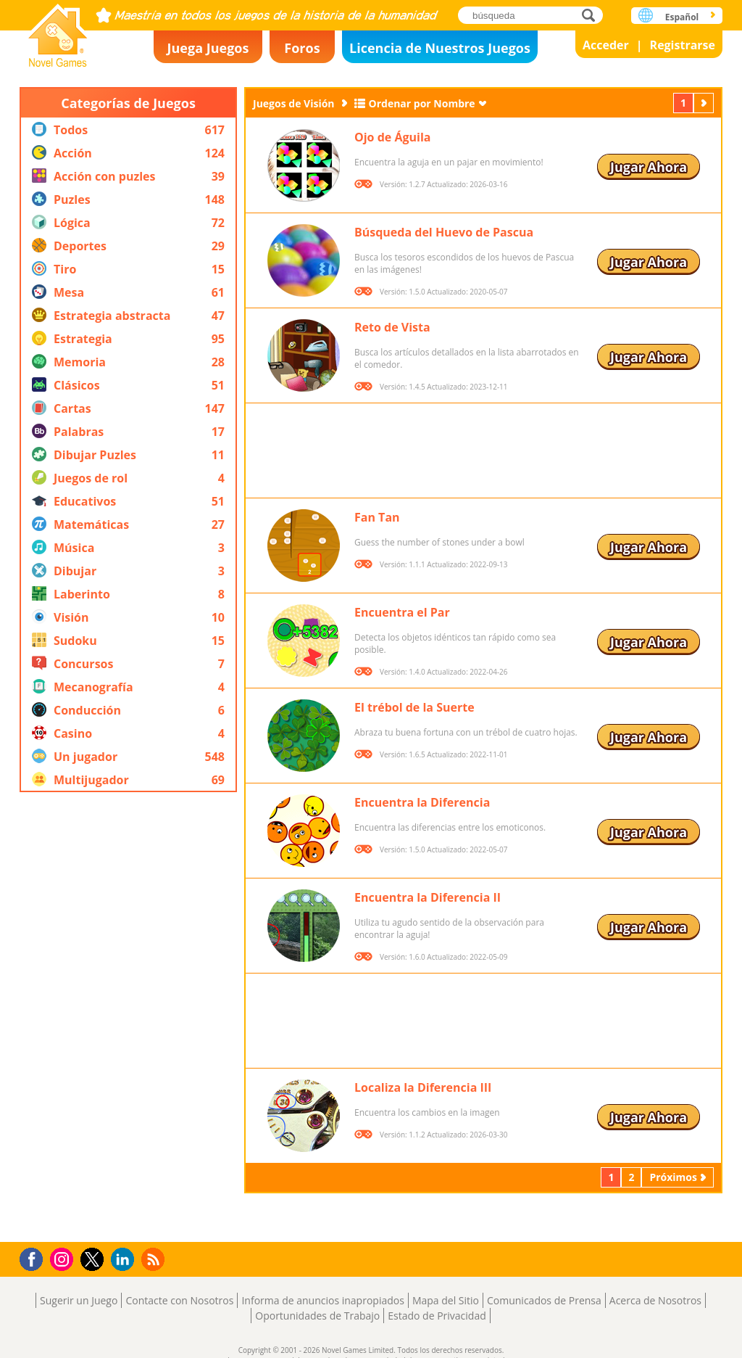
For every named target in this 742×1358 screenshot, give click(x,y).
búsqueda (592, 15)
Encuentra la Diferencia (422, 802)
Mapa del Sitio (445, 1300)
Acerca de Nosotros (655, 1300)
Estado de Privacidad (437, 1315)
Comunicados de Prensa (544, 1300)
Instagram (63, 1258)
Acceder (606, 45)
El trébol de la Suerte (414, 707)
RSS (154, 1259)
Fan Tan (377, 517)
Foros (302, 48)
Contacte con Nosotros (179, 1300)
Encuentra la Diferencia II (427, 897)
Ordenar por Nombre (422, 103)
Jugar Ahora (648, 167)
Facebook (35, 1257)
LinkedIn (125, 1260)
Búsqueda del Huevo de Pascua (443, 232)
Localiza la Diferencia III (422, 1087)
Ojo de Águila (392, 137)
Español (682, 17)
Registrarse (682, 45)
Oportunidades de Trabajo (317, 1315)
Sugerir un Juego (78, 1300)
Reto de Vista (392, 327)
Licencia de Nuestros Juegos (439, 48)
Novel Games (58, 31)
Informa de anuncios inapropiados (322, 1300)
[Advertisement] (128, 1017)
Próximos (705, 103)
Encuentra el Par (402, 612)
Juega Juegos (208, 48)
